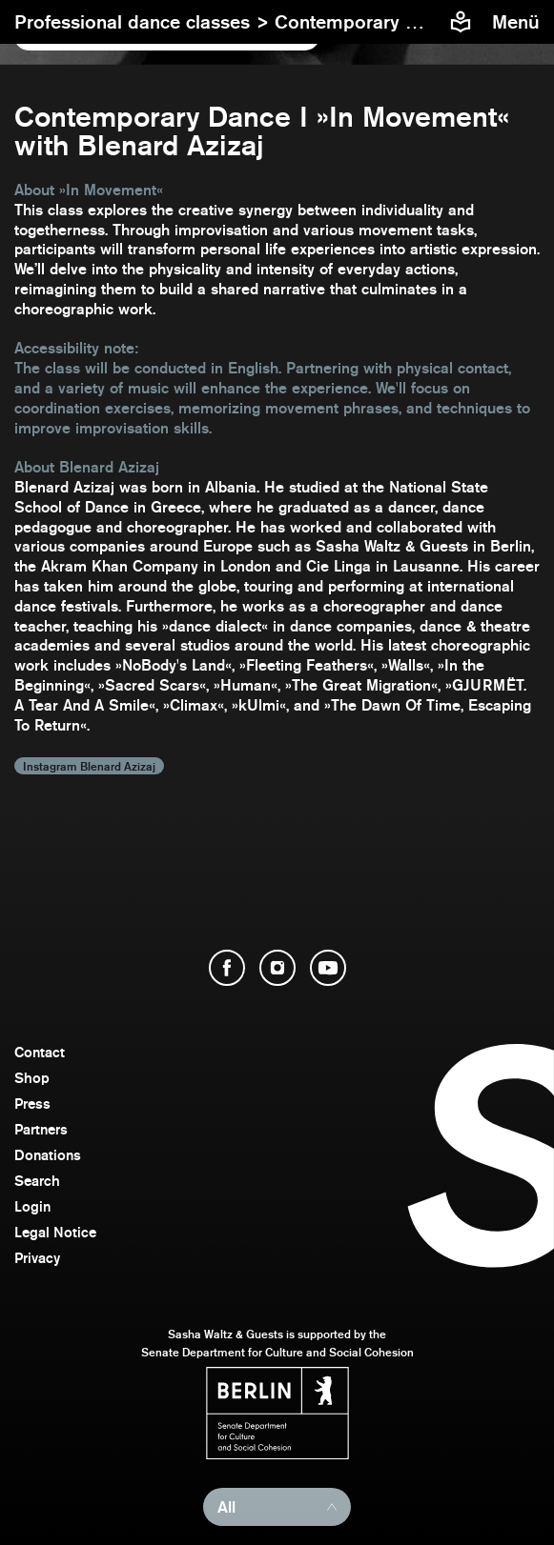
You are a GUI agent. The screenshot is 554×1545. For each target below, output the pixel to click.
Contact (39, 1052)
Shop (32, 1078)
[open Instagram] (277, 968)
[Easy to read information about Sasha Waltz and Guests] (460, 22)
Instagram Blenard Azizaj (89, 765)
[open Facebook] (227, 968)
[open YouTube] (328, 968)
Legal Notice (55, 1232)
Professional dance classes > (144, 22)
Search (37, 1181)
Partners (41, 1129)
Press (32, 1103)
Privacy (37, 1258)
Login (32, 1206)
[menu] (518, 22)
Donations (47, 1155)
